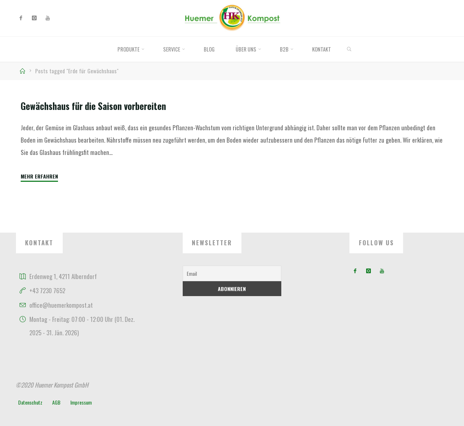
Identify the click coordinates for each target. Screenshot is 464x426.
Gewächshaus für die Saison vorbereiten (93, 105)
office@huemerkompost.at (61, 305)
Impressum (81, 402)
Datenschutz (30, 402)
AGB (56, 402)
